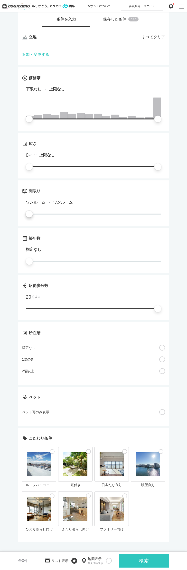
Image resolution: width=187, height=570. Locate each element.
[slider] (29, 119)
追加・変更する (35, 54)
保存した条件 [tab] (121, 19)
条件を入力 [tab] (66, 19)
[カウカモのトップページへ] (37, 6)
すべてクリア (153, 37)
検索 (144, 560)
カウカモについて (99, 6)
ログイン (142, 6)
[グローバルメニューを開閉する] (181, 6)
